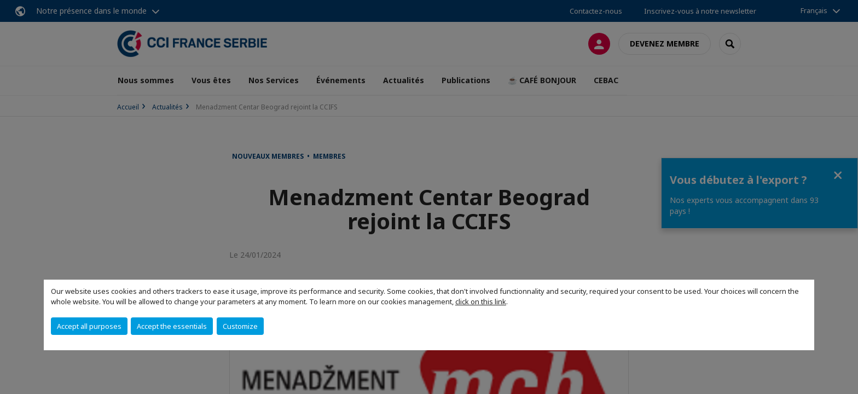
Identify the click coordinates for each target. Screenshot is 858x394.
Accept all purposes (89, 326)
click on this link (480, 301)
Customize (240, 326)
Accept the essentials (172, 326)
